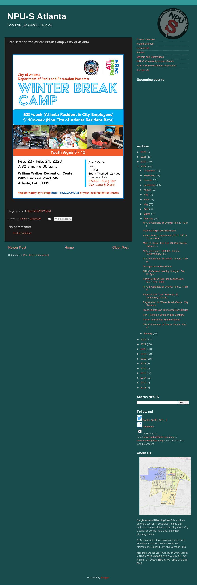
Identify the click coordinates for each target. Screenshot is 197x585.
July (146, 194)
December (150, 170)
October (148, 180)
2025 (144, 156)
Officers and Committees (150, 57)
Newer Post (17, 247)
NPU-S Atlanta (36, 16)
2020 (144, 349)
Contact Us (143, 70)
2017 (144, 363)
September (150, 185)
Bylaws (141, 52)
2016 (144, 368)
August (148, 189)
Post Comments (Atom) (36, 255)
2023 (144, 166)
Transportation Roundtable (157, 266)
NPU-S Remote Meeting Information (156, 65)
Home (69, 247)
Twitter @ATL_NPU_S (152, 420)
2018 (144, 358)
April (146, 209)
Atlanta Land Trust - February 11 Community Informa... (160, 296)
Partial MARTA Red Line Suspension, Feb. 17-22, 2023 (163, 280)
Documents (143, 48)
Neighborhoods (145, 43)
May (146, 204)
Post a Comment (22, 233)
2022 (144, 339)
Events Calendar (146, 39)
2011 (144, 387)
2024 (144, 161)
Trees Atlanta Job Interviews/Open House (165, 310)
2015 (144, 373)
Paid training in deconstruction (159, 230)
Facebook (145, 426)
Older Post (120, 247)
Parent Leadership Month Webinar (161, 319)
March (147, 214)
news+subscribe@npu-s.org (158, 437)
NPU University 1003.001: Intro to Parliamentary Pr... (161, 252)
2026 (144, 152)
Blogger (105, 577)
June (147, 199)
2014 (144, 377)
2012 (144, 382)
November (150, 175)
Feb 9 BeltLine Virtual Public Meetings (164, 314)
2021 (144, 344)
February (149, 218)
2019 (144, 354)
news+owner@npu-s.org (150, 440)
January (148, 333)
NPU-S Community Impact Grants (155, 61)
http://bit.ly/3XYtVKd (39, 211)
